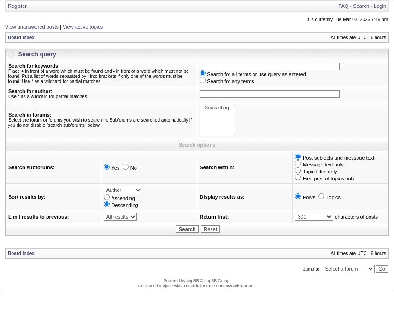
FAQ (343, 6)
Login (380, 6)
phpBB (193, 281)
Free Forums (218, 286)
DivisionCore (243, 286)
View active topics (83, 27)
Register (17, 6)
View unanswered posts (32, 27)
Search (361, 6)
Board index (21, 37)
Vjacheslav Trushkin (180, 286)
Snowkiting (217, 108)
